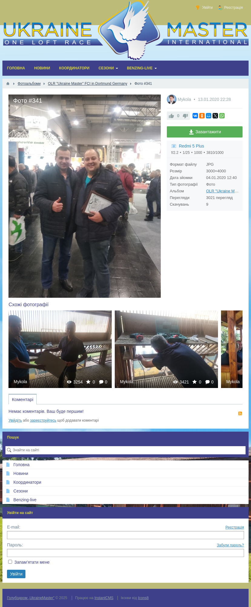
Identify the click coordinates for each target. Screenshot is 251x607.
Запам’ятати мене (32, 562)
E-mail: (13, 527)
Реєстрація (235, 527)
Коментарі (22, 399)
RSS (240, 413)
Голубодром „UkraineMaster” (30, 598)
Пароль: (15, 544)
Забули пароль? (230, 545)
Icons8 (143, 598)
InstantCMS (104, 598)
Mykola (185, 99)
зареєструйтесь (43, 420)
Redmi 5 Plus (191, 146)
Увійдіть (15, 420)
